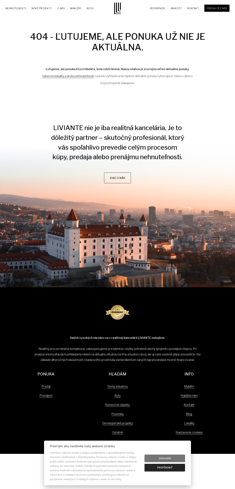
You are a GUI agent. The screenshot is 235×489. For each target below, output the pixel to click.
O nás (61, 8)
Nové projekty (42, 8)
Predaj (45, 386)
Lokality (189, 423)
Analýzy (176, 8)
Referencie (157, 8)
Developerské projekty (117, 423)
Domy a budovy (117, 386)
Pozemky (117, 414)
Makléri (75, 8)
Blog (90, 8)
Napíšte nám (189, 395)
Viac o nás (117, 177)
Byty (118, 395)
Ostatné (117, 432)
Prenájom (46, 395)
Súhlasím (165, 458)
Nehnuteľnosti (16, 8)
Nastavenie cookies (189, 432)
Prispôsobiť (165, 467)
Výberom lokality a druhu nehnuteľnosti (68, 76)
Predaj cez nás (217, 8)
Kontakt (193, 8)
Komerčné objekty (117, 405)
